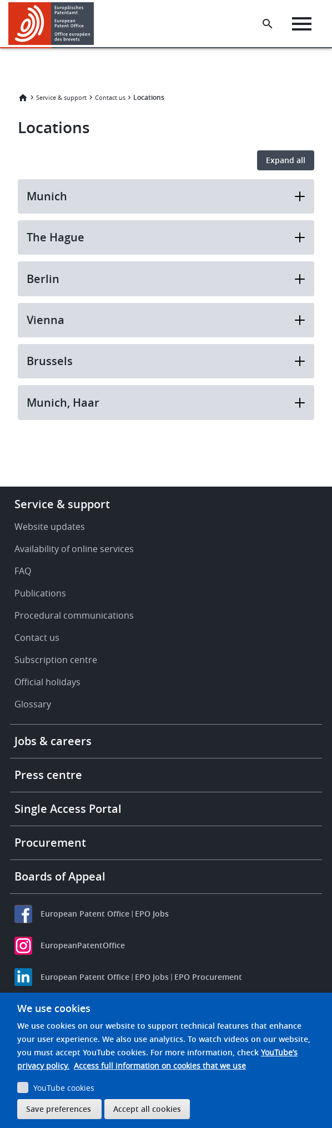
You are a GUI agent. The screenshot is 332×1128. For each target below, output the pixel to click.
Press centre (48, 774)
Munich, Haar (166, 402)
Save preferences (58, 1109)
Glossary (32, 704)
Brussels (166, 360)
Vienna (166, 319)
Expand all (285, 160)
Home (23, 97)
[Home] (51, 23)
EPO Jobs (152, 913)
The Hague (166, 237)
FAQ (22, 571)
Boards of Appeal (59, 876)
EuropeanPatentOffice (83, 945)
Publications (40, 593)
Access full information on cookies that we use (160, 1065)
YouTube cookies (63, 1088)
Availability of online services (74, 549)
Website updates (49, 526)
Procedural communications (74, 615)
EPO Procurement (208, 977)
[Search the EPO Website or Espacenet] (268, 24)
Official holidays (47, 682)
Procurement (50, 842)
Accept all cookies (147, 1109)
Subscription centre (55, 660)
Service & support (61, 97)
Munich (166, 196)
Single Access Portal (68, 808)
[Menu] (302, 23)
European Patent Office (85, 913)
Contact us (110, 97)
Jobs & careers (53, 741)
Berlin (166, 278)
